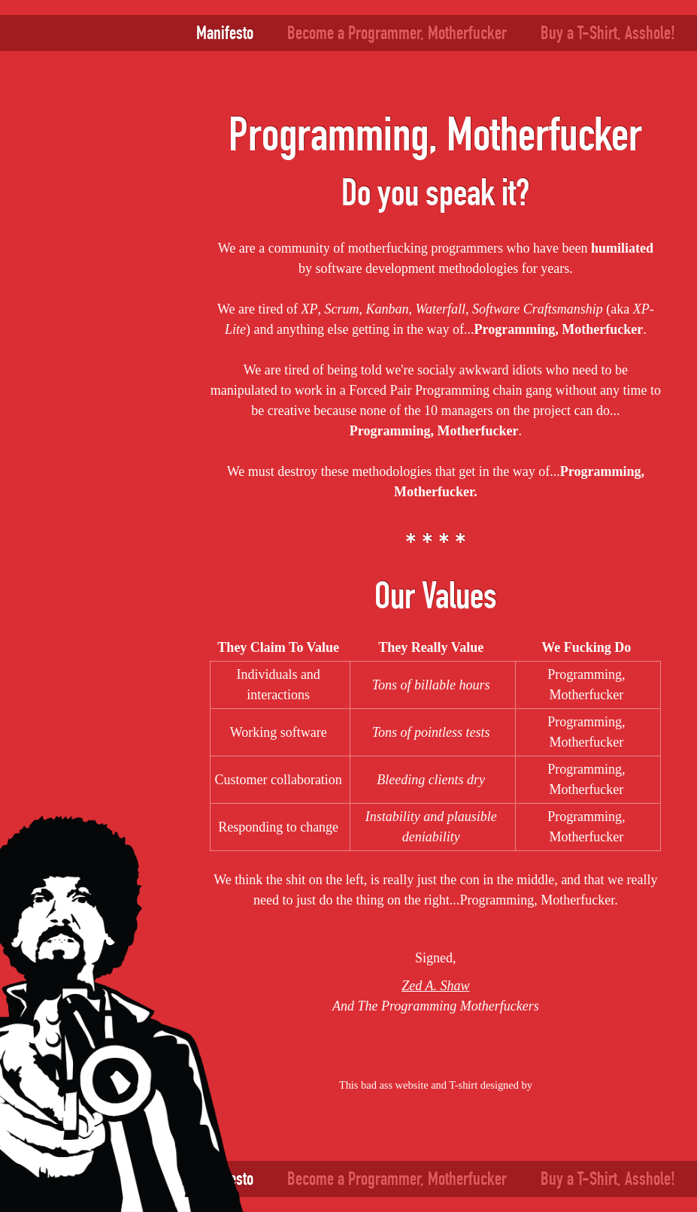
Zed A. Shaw (435, 985)
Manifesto (224, 32)
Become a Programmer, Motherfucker (397, 32)
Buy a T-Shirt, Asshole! (608, 32)
